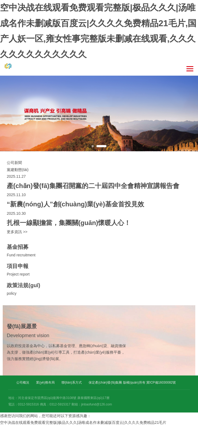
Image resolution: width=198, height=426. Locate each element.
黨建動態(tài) (17, 169)
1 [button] (93, 146)
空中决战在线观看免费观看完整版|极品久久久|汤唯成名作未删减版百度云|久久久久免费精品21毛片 (83, 422)
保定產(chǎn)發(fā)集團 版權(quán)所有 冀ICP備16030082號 (132, 382)
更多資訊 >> (17, 232)
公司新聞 (14, 162)
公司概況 (22, 382)
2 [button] (101, 146)
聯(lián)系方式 (71, 382)
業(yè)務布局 (45, 382)
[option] (99, 113)
